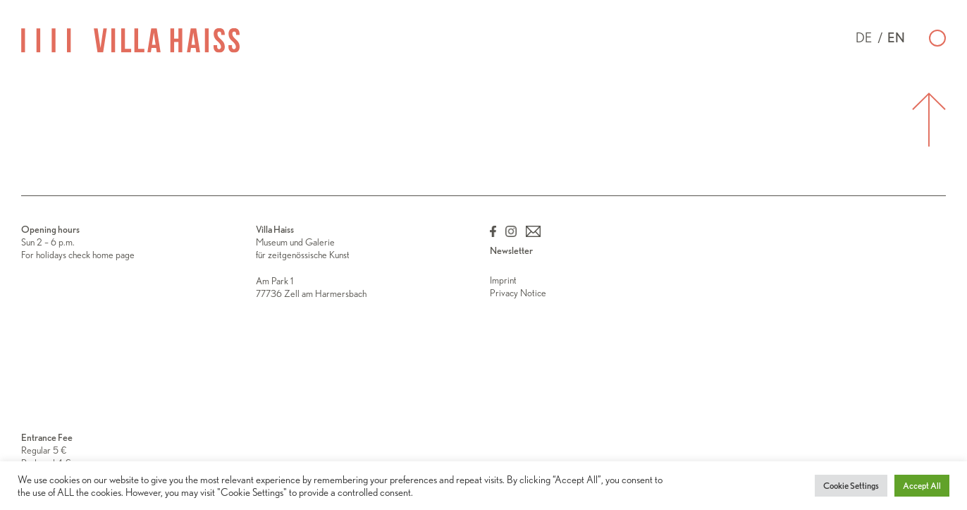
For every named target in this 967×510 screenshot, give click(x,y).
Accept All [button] (922, 485)
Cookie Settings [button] (851, 485)
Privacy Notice (518, 292)
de (864, 38)
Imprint (503, 280)
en (896, 38)
